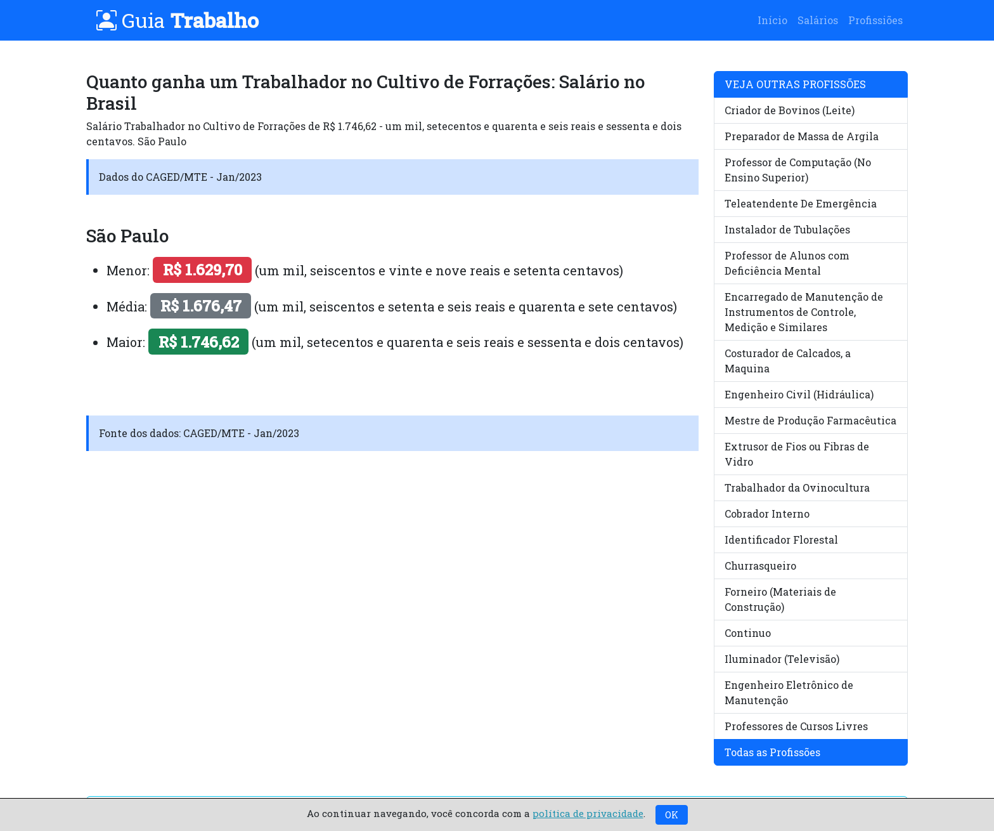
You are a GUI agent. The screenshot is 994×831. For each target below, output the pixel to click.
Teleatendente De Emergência (801, 203)
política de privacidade (587, 813)
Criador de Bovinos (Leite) (790, 110)
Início (772, 20)
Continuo (748, 632)
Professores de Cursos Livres (796, 726)
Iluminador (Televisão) (782, 658)
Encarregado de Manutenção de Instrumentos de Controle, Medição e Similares (804, 312)
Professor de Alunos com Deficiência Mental (787, 263)
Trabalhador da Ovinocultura (797, 487)
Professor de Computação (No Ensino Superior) (798, 169)
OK (671, 815)
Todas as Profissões (772, 752)
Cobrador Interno (767, 513)
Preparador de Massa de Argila (802, 136)
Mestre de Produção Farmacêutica (810, 420)
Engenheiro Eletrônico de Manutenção (789, 692)
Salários (817, 20)
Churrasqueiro (760, 565)
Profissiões (875, 20)
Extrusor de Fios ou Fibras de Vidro (797, 454)
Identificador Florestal (781, 539)
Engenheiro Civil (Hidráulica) (799, 394)
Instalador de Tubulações (787, 229)
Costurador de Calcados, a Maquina (788, 360)
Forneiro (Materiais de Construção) (780, 599)
